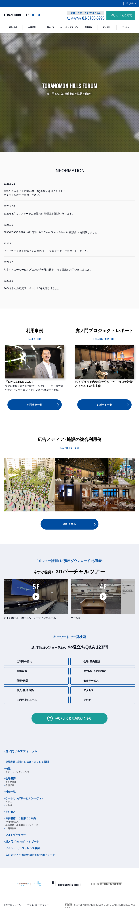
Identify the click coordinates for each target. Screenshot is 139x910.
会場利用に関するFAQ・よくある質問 (27, 761)
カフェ (8, 802)
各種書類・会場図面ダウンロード (21, 825)
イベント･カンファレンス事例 (22, 848)
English (130, 3)
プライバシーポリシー (38, 905)
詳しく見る (69, 524)
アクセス (10, 811)
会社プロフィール (12, 905)
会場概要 (10, 778)
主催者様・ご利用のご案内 (20, 818)
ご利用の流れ (11, 822)
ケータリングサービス (24, 798)
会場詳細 (9, 785)
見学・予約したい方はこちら (86, 13)
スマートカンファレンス (17, 772)
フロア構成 (10, 782)
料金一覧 (10, 791)
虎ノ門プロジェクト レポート (22, 841)
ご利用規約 (10, 828)
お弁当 (8, 805)
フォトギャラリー (15, 834)
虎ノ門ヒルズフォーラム (21, 751)
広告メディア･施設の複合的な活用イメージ (30, 854)
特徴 (7, 768)
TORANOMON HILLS (22, 14)
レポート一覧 (104, 404)
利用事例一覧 (34, 404)
